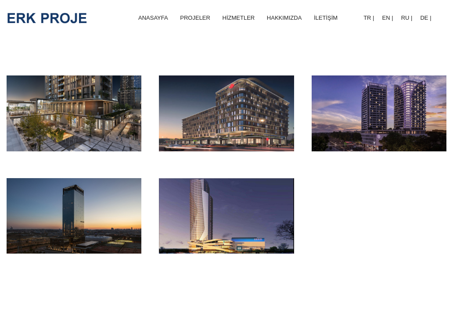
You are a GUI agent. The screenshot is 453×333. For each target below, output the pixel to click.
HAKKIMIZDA (284, 17)
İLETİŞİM (326, 17)
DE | (425, 17)
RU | (407, 17)
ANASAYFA (153, 17)
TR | (368, 17)
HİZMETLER (239, 17)
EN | (387, 17)
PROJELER (195, 17)
